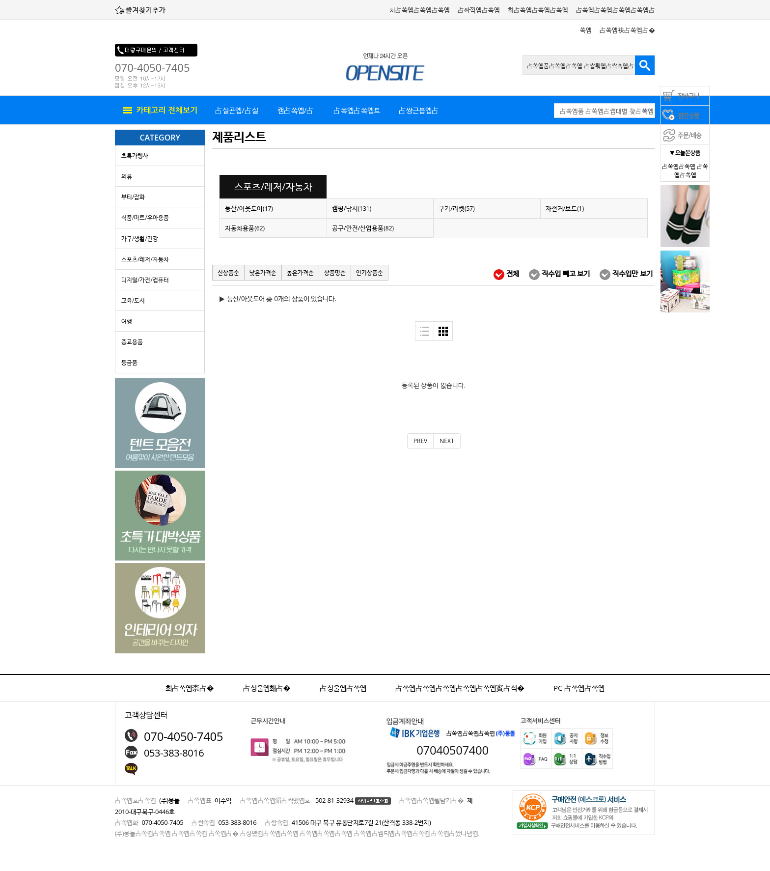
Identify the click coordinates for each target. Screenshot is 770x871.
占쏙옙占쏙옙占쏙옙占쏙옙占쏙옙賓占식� (459, 688)
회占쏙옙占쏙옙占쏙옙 (538, 9)
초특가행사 (134, 155)
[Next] (446, 441)
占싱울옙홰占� (267, 688)
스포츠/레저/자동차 (145, 259)
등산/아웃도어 (249, 208)
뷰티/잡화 (133, 197)
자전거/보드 (565, 208)
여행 (126, 321)
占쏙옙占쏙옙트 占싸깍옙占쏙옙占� (356, 114)
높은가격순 (300, 272)
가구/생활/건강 (139, 238)
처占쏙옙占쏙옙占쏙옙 (419, 9)
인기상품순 (369, 272)
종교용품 (132, 341)
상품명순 (335, 272)
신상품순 (228, 272)
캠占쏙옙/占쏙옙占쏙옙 (295, 114)
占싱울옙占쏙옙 (343, 688)
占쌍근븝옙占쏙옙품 (419, 114)
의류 (126, 176)
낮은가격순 (262, 272)
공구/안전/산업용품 (363, 228)
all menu (159, 110)
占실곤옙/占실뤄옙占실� (236, 114)
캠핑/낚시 (351, 208)
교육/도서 (133, 300)
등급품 (129, 362)
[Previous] (420, 441)
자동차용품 (245, 228)
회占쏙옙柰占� (189, 688)
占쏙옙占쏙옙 (678, 166)
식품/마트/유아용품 (145, 217)
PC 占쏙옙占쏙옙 (579, 688)
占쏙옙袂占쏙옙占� (627, 30)
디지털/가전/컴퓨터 (145, 280)
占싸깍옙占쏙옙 (479, 9)
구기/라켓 (457, 208)
